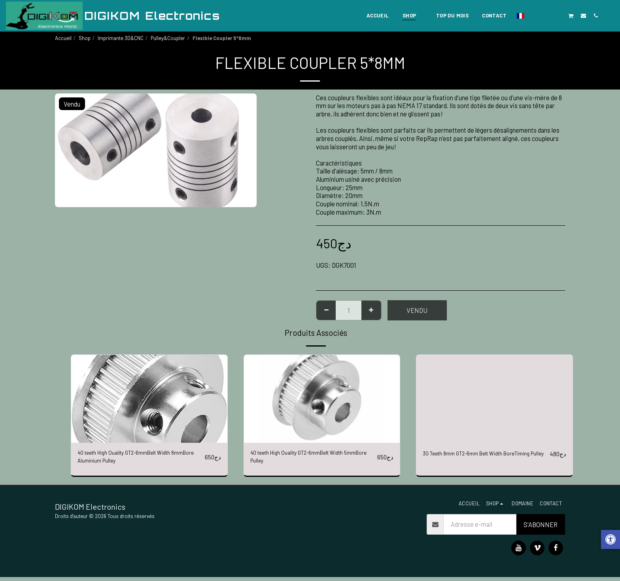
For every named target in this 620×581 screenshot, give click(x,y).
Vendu (416, 310)
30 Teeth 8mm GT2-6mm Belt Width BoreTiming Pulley (471, 459)
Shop (85, 38)
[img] (149, 399)
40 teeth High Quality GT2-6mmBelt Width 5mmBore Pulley (306, 459)
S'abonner (541, 528)
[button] (534, 15)
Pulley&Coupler (168, 38)
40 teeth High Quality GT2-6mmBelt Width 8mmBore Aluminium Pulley (134, 459)
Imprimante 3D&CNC (121, 38)
